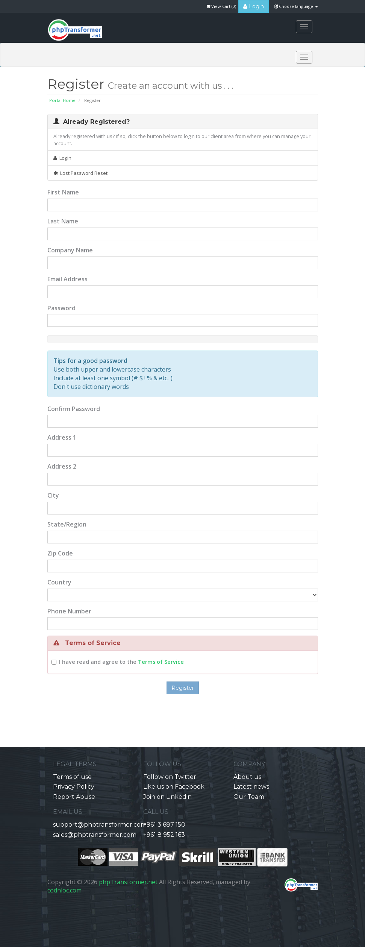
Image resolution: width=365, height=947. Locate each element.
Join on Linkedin (167, 796)
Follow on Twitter (169, 776)
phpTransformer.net (128, 882)
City (53, 495)
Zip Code (60, 553)
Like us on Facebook (173, 786)
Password (61, 308)
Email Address (67, 279)
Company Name (70, 250)
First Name (63, 192)
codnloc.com (64, 890)
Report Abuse (74, 796)
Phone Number (69, 611)
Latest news (251, 786)
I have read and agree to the (121, 661)
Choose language (296, 6)
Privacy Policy (73, 786)
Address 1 (61, 437)
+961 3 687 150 (164, 824)
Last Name (62, 221)
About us (247, 776)
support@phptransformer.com (100, 824)
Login (253, 6)
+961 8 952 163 (164, 834)
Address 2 (61, 466)
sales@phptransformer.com (94, 834)
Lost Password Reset (80, 173)
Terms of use (72, 776)
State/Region (66, 524)
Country (59, 582)
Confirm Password (73, 409)
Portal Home (62, 100)
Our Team (248, 796)
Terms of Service (161, 661)
